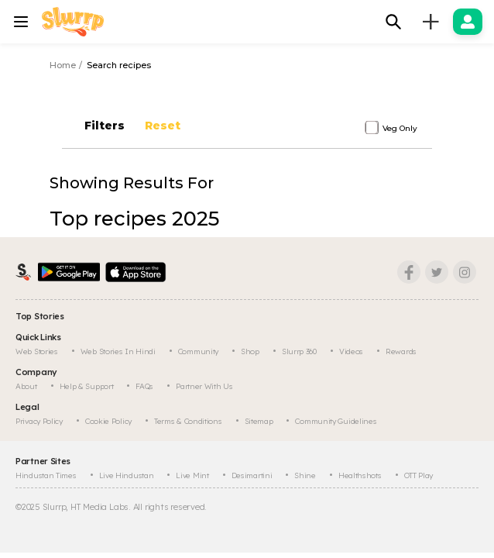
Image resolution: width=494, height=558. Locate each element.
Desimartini (252, 475)
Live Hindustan (126, 475)
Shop (250, 351)
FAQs (144, 386)
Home (63, 65)
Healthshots (360, 475)
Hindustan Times (46, 475)
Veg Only (400, 128)
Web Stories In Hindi (118, 351)
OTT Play (419, 475)
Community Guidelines (335, 420)
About (26, 386)
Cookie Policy (108, 420)
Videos (351, 351)
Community (198, 351)
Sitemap (259, 420)
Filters (103, 126)
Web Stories (36, 351)
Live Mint (192, 475)
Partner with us (204, 386)
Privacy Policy (39, 420)
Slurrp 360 (299, 351)
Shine (305, 475)
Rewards (401, 351)
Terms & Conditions (188, 420)
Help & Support (87, 386)
